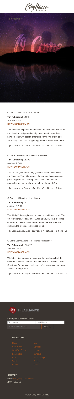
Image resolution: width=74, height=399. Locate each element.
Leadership (17, 354)
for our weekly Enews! (20, 319)
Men (35, 343)
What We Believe (19, 350)
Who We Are (17, 347)
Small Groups (39, 358)
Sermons (37, 347)
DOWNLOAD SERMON (18, 124)
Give (36, 365)
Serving (37, 361)
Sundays (37, 354)
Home (14, 343)
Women (15, 364)
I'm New (37, 350)
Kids (14, 357)
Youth (14, 361)
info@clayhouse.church (23, 379)
